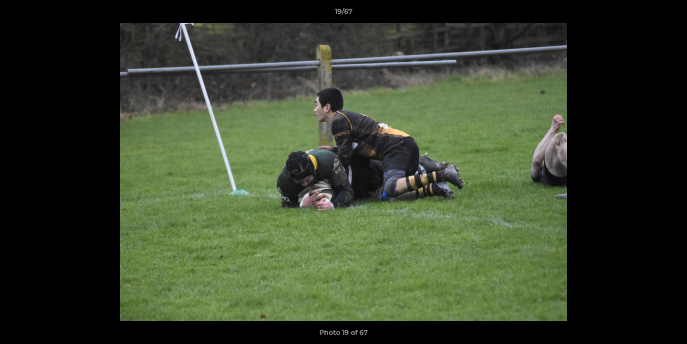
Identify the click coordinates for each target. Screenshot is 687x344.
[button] (670, 14)
